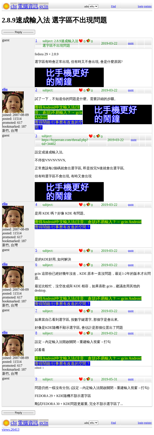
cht (14, 6)
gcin (43, 6)
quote (131, 43)
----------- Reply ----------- (18, 32)
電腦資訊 (28, 6)
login (140, 6)
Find (113, 6)
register (148, 6)
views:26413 (10, 429)
